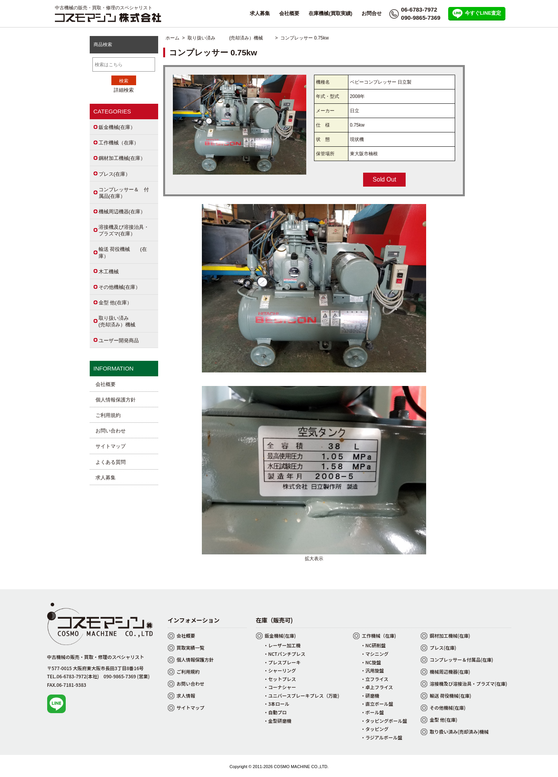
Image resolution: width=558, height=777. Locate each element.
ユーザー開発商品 (119, 340)
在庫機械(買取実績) (330, 13)
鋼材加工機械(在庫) (450, 635)
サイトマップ (111, 446)
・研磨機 (370, 695)
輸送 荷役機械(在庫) (450, 695)
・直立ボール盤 (377, 703)
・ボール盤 (372, 712)
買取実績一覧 (191, 647)
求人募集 (260, 13)
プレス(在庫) (443, 647)
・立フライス (375, 679)
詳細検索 (124, 90)
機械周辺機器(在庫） (122, 211)
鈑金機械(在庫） (117, 127)
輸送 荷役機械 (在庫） (123, 252)
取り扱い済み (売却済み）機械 (230, 38)
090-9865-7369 (420, 17)
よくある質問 (111, 462)
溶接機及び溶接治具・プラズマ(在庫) (468, 683)
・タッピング (375, 729)
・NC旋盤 (371, 662)
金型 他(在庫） (115, 302)
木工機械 (109, 271)
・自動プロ (275, 712)
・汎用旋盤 (372, 670)
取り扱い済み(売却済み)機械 (459, 731)
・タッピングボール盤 (384, 720)
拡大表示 (314, 556)
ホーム (172, 38)
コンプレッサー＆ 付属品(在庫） (124, 193)
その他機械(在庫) (448, 707)
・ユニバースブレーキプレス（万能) (302, 695)
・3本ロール (277, 703)
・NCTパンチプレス (284, 653)
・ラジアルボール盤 (382, 737)
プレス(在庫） (114, 174)
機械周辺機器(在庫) (450, 671)
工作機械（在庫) (379, 635)
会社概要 (289, 13)
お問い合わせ (111, 431)
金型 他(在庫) (443, 719)
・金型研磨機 (278, 720)
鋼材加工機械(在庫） (122, 158)
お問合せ (372, 13)
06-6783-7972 (419, 9)
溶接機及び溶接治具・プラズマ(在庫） (124, 230)
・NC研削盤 (373, 645)
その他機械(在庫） (119, 287)
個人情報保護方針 (116, 400)
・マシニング (375, 653)
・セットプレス (280, 679)
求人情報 (186, 695)
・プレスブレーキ (282, 662)
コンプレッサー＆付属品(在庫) (461, 659)
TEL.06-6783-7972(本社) (73, 676)
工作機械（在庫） (119, 143)
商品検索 (103, 44)
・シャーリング (280, 670)
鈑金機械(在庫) (280, 635)
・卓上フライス (377, 687)
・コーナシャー (280, 687)
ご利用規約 (108, 415)
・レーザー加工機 (282, 645)
